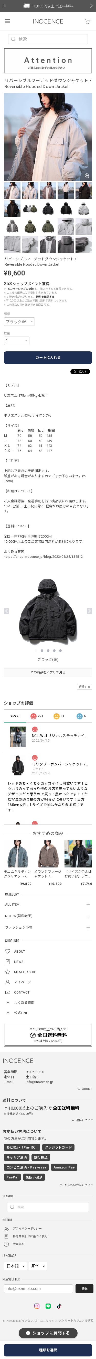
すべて (14, 716)
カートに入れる (48, 357)
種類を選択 (48, 1350)
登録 (84, 1288)
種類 (7, 314)
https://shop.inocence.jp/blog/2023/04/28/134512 (43, 557)
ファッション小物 (18, 927)
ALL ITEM (12, 904)
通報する (84, 686)
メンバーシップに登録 (20, 289)
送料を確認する (45, 296)
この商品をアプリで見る (48, 672)
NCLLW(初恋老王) (19, 916)
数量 (7, 333)
